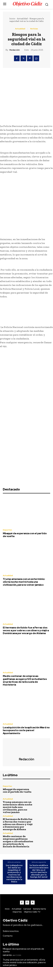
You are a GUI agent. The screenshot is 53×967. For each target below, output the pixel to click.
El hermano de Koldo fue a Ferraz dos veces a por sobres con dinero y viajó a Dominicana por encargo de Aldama (26, 552)
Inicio (12, 18)
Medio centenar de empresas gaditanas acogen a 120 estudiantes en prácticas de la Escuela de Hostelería (25, 603)
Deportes (7, 452)
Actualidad (22, 18)
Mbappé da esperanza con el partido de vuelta (25, 457)
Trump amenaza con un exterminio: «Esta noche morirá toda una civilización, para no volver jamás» (24, 504)
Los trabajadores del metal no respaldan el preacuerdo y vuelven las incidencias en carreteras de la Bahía (14, 796)
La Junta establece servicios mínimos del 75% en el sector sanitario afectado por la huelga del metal (38, 794)
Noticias (34, 28)
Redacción (14, 50)
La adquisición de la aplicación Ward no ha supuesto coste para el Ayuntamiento (26, 652)
